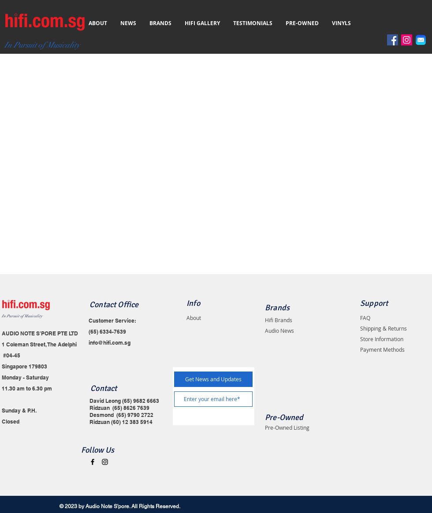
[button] (429, 15)
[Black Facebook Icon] (93, 462)
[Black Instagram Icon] (105, 462)
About (193, 317)
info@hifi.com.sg (109, 342)
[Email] (420, 39)
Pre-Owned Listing (287, 427)
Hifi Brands (278, 319)
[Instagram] (406, 39)
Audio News (279, 330)
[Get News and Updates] (213, 379)
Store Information (381, 338)
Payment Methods (382, 349)
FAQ (365, 317)
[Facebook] (392, 39)
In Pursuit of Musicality (22, 316)
